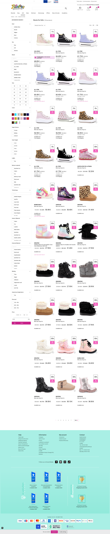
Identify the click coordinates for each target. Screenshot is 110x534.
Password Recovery (63, 440)
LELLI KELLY (37, 51)
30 (20, 98)
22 (20, 89)
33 (20, 101)
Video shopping (42, 449)
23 (14, 92)
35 (20, 105)
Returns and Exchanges (23, 445)
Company (41, 437)
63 (93, 25)
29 (14, 98)
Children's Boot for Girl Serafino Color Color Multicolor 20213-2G (43, 245)
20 (25, 86)
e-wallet (40, 450)
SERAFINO (80, 204)
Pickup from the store (23, 438)
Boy (18, 13)
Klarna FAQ (20, 450)
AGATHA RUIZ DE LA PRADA (84, 166)
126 (97, 25)
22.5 (26, 89)
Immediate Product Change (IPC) (46, 452)
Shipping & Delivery (22, 440)
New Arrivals (55, 13)
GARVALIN (58, 204)
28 (25, 95)
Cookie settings (62, 531)
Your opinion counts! (43, 444)
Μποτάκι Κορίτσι (38, 53)
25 (25, 92)
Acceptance (54, 531)
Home (12, 16)
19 (20, 86)
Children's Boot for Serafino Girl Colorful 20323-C (65, 245)
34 (14, 105)
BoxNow (41, 454)
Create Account (62, 438)
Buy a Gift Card (21, 449)
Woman (33, 13)
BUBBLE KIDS (80, 358)
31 (25, 98)
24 (20, 92)
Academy (64, 13)
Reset (18, 323)
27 (20, 95)
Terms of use (42, 438)
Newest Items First (40, 25)
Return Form (21, 447)
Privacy (40, 440)
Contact (40, 447)
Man (27, 13)
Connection (61, 437)
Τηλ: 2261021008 (84, 445)
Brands (13, 13)
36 (25, 105)
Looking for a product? (44, 442)
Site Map (41, 445)
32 (14, 101)
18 (14, 86)
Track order (79, 1)
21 (14, 89)
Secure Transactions (23, 444)
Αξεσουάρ (41, 13)
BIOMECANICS (37, 204)
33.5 (26, 101)
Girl (23, 13)
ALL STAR (58, 51)
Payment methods (22, 442)
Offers (48, 13)
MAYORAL (58, 396)
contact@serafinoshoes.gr (86, 446)
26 (14, 95)
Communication (86, 1)
